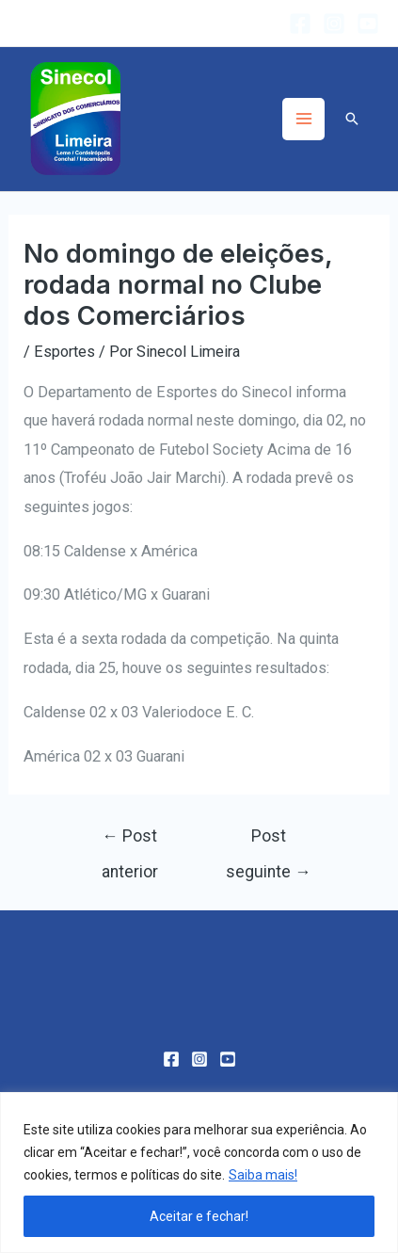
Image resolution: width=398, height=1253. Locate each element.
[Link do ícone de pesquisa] (351, 118)
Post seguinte (268, 842)
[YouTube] (368, 23)
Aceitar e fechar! (199, 1216)
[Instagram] (334, 23)
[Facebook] (300, 23)
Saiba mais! (263, 1174)
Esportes (64, 352)
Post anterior (130, 842)
